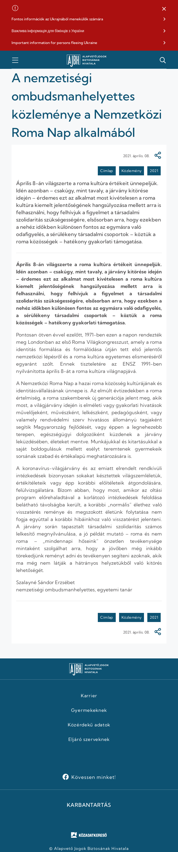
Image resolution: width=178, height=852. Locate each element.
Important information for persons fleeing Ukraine (54, 42)
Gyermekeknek (89, 710)
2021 (154, 170)
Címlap (106, 170)
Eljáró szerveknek (89, 739)
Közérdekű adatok (89, 725)
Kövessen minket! (93, 777)
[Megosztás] (157, 156)
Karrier (89, 695)
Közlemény (132, 170)
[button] (164, 9)
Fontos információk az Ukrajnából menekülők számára (57, 19)
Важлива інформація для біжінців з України (48, 31)
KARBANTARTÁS (89, 805)
